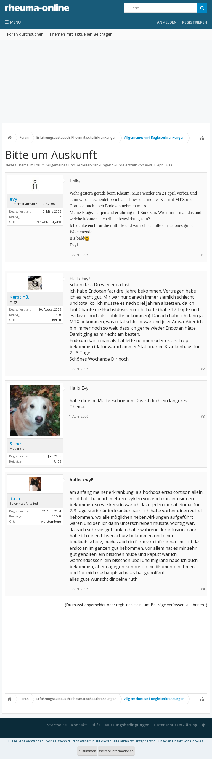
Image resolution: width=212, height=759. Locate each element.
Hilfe (95, 724)
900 (58, 315)
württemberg (51, 521)
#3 (203, 416)
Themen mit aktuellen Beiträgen (81, 34)
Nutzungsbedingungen (127, 724)
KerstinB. (19, 297)
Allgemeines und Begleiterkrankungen (79, 164)
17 (59, 217)
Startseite (57, 724)
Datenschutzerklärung (175, 724)
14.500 (56, 516)
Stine (15, 443)
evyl (148, 164)
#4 (203, 589)
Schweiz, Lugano (48, 222)
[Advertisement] (106, 81)
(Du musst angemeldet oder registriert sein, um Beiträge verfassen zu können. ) (136, 604)
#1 (203, 254)
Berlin (56, 319)
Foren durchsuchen (25, 34)
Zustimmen (87, 751)
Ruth (15, 498)
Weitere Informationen (116, 751)
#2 (203, 368)
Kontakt (79, 724)
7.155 (57, 461)
